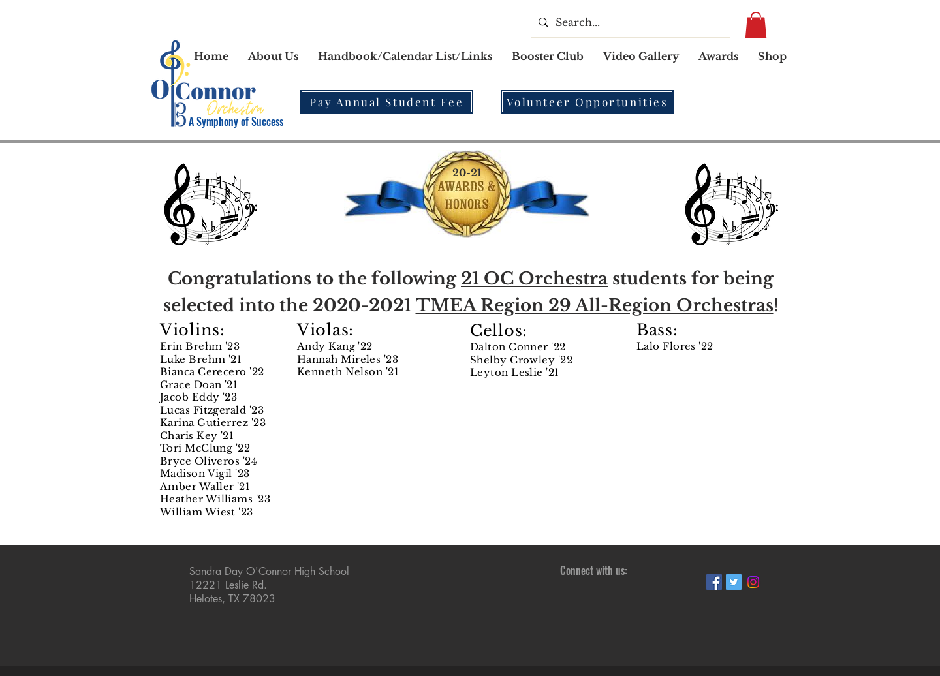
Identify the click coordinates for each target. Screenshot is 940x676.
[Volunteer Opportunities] (587, 101)
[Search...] (629, 22)
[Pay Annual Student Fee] (387, 101)
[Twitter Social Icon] (734, 582)
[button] (405, 56)
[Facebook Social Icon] (714, 582)
